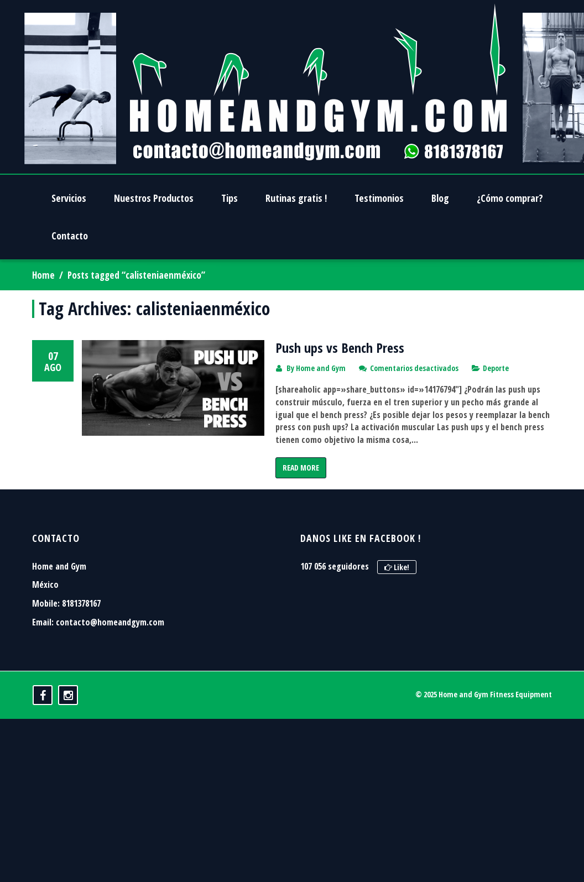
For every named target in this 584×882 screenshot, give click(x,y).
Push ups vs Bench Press (339, 347)
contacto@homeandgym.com (110, 670)
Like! (396, 615)
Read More (301, 467)
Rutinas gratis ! (296, 198)
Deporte (496, 368)
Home (43, 275)
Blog (440, 198)
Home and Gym (321, 368)
